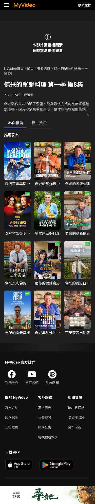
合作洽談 (74, 427)
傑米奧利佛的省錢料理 (47, 332)
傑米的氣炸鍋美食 (47, 183)
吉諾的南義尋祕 (17, 332)
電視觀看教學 (48, 437)
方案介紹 (11, 407)
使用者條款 (76, 407)
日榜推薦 (11, 427)
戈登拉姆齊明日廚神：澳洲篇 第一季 (17, 233)
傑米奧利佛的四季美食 (17, 282)
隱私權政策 (76, 417)
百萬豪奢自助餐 (77, 332)
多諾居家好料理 (47, 233)
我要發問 (44, 417)
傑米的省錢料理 (77, 183)
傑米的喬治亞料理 (77, 282)
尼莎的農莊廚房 (47, 282)
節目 (30, 68)
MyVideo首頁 (14, 68)
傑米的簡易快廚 (77, 233)
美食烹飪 (43, 68)
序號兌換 (84, 5)
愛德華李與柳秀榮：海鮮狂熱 (17, 183)
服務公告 (44, 427)
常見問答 (44, 407)
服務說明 (11, 417)
